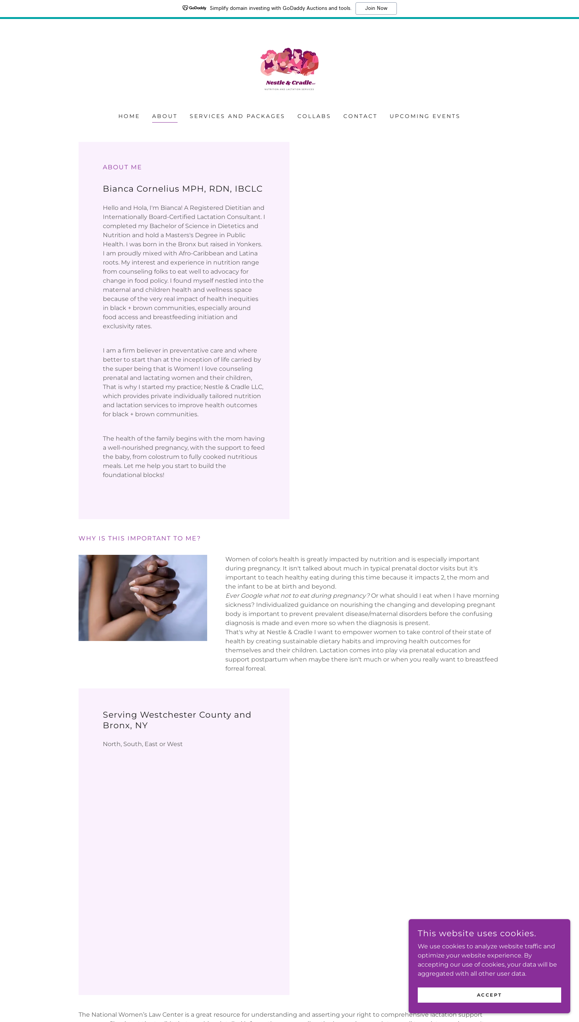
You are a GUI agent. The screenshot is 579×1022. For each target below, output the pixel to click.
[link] (289, 70)
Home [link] (129, 116)
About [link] (165, 116)
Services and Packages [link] (237, 116)
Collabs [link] (314, 116)
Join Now (376, 8)
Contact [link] (360, 116)
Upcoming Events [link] (425, 116)
